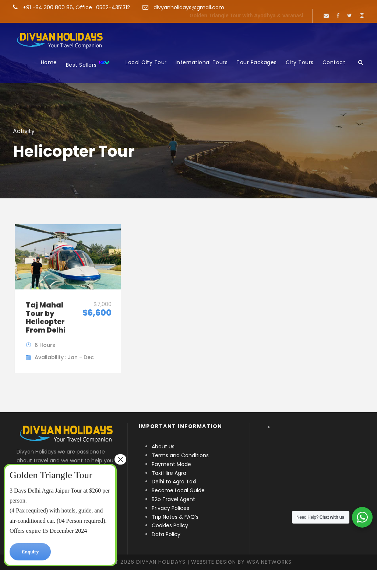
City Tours (300, 62)
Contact (334, 62)
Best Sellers (88, 64)
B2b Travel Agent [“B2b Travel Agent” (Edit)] (173, 499)
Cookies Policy (170, 525)
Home (49, 62)
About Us (163, 446)
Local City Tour (146, 62)
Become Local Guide (178, 490)
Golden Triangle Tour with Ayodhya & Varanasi (246, 15)
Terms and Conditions (180, 455)
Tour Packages (256, 62)
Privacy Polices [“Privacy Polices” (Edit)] (170, 508)
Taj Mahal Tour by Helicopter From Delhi (46, 317)
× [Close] (120, 459)
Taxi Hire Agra (169, 473)
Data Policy (166, 534)
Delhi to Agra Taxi (175, 481)
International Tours (202, 62)
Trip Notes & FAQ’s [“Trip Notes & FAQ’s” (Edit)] (175, 517)
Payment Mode (171, 464)
